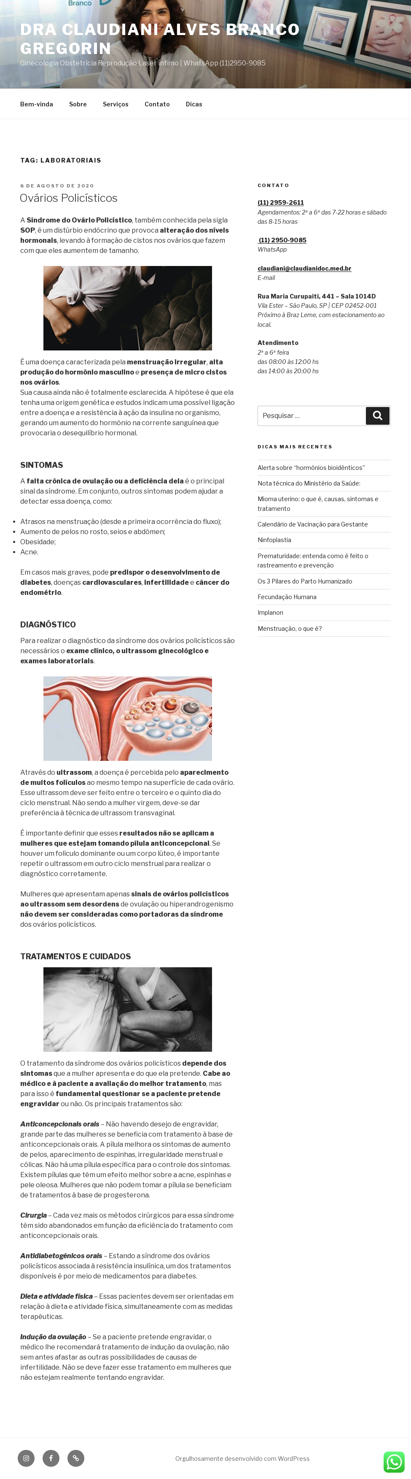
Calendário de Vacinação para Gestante (313, 524)
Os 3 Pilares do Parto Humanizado (305, 581)
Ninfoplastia (274, 539)
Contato (157, 104)
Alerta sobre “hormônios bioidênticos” (311, 467)
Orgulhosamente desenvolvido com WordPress (242, 1458)
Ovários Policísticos (68, 197)
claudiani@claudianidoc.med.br (305, 268)
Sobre (78, 104)
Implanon (270, 612)
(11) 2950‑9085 (282, 240)
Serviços (116, 104)
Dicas (194, 104)
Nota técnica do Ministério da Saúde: (309, 483)
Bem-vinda (36, 104)
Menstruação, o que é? (290, 628)
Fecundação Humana (287, 596)
